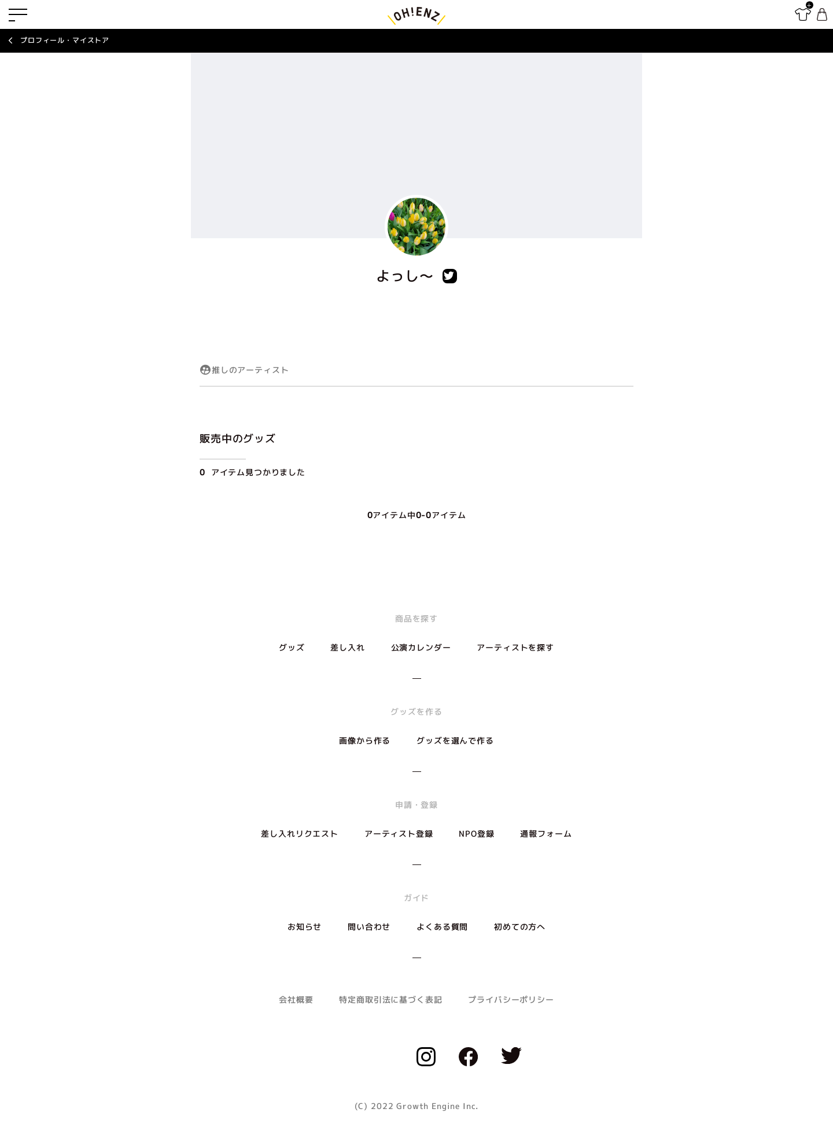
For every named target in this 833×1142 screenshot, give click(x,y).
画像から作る (364, 740)
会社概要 (296, 999)
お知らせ (305, 926)
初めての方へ (519, 926)
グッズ (292, 647)
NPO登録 (476, 833)
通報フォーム (546, 833)
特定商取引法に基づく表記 (390, 999)
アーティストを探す (515, 647)
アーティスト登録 (398, 833)
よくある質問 (442, 926)
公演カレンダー (421, 647)
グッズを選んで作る (455, 740)
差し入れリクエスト (299, 833)
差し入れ (347, 647)
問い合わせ (369, 926)
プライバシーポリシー (511, 999)
